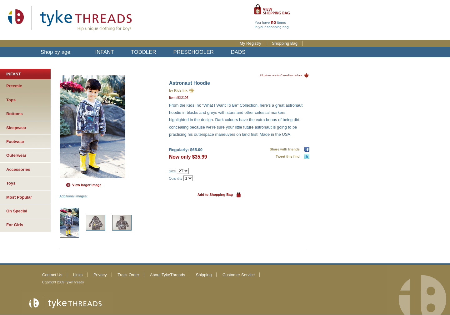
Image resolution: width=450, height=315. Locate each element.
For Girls (14, 224)
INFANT (104, 52)
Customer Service (238, 274)
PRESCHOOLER (193, 52)
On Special (16, 211)
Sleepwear (16, 127)
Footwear (15, 141)
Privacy (100, 274)
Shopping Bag (285, 43)
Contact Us (52, 274)
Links (77, 274)
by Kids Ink (178, 90)
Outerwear (16, 155)
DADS (238, 52)
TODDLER (143, 52)
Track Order (128, 274)
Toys (10, 183)
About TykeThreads (167, 274)
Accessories (18, 169)
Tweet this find (289, 156)
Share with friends (286, 149)
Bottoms (14, 113)
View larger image (87, 185)
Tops (11, 100)
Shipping (204, 274)
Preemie (14, 86)
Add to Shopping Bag (215, 194)
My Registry (251, 43)
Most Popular (19, 197)
